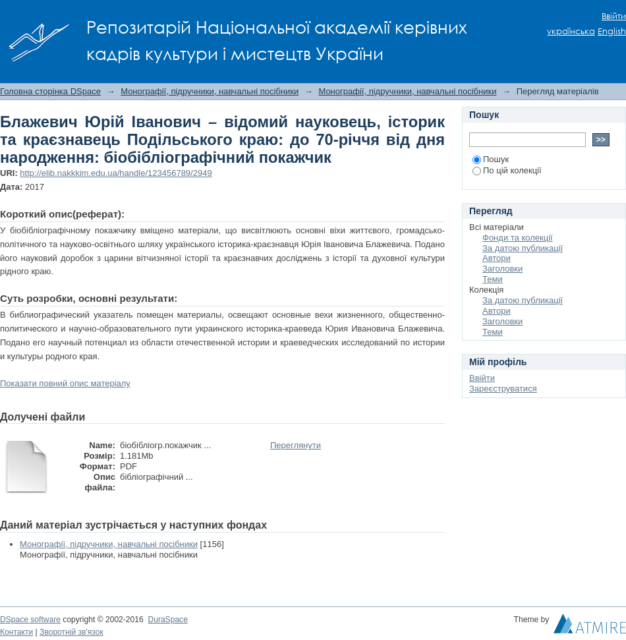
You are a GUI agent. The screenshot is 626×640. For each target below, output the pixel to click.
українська (571, 31)
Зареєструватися (503, 388)
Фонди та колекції (517, 238)
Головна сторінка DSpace (50, 91)
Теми (492, 279)
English (612, 31)
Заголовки (502, 269)
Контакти (16, 632)
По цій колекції (507, 170)
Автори (496, 258)
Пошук (490, 159)
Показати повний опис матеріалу (65, 383)
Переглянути (295, 445)
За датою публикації (522, 248)
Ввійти (614, 16)
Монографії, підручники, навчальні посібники (210, 91)
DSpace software (30, 619)
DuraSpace (167, 619)
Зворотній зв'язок (71, 632)
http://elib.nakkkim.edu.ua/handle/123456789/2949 (116, 173)
